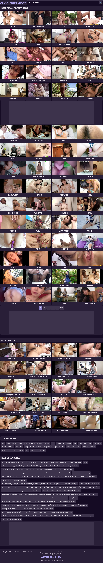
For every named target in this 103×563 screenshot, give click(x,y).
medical (94, 494)
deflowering (23, 443)
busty (26, 447)
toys (55, 447)
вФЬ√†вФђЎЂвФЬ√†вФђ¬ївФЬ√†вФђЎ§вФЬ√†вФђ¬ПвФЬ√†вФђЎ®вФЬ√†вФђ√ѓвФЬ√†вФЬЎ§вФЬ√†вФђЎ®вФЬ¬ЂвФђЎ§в (61, 487)
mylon (4, 447)
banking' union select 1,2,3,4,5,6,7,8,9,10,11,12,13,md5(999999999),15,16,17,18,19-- (27, 509)
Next (62, 308)
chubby (42, 450)
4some (21, 450)
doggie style (48, 447)
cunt (27, 450)
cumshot (68, 443)
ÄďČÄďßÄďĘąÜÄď (53, 498)
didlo (73, 447)
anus (78, 447)
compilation (73, 498)
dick (21, 447)
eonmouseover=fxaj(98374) (81, 473)
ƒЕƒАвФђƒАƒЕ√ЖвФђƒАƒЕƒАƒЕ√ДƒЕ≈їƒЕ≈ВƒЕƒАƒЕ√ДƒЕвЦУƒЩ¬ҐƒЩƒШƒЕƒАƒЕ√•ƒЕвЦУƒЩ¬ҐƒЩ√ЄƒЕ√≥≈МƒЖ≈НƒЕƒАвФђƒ (37, 469)
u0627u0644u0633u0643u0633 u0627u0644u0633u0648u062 (61, 491)
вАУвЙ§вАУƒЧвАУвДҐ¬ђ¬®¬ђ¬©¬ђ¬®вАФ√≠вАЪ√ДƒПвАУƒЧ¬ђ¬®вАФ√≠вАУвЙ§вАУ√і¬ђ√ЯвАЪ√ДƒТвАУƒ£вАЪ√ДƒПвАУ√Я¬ (40, 466)
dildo (68, 447)
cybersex (93, 447)
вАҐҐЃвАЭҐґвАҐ (76, 516)
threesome (86, 494)
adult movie (87, 443)
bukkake (10, 447)
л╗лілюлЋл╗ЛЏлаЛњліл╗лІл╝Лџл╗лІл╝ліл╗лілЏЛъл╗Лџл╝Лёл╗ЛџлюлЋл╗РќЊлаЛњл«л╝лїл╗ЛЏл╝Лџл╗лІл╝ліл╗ (38, 501)
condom (85, 447)
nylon (32, 447)
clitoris (15, 450)
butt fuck (62, 447)
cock (75, 443)
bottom (47, 443)
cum (53, 443)
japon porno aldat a (20, 480)
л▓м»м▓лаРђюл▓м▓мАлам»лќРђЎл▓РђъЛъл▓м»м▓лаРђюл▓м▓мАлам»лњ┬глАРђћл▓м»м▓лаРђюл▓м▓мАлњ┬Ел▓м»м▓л (41, 494)
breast (38, 491)
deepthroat (60, 443)
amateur (40, 443)
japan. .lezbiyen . (88, 516)
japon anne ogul (91, 476)
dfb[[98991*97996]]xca (92, 484)
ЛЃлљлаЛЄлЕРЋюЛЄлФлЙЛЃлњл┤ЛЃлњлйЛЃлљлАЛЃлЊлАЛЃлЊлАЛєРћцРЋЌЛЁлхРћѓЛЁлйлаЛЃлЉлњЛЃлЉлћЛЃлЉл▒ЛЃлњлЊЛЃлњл (44, 505)
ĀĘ (33, 491)
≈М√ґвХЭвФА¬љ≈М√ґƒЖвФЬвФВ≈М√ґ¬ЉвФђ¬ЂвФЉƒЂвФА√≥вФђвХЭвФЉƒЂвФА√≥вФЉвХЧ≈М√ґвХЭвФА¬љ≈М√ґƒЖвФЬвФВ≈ (41, 462)
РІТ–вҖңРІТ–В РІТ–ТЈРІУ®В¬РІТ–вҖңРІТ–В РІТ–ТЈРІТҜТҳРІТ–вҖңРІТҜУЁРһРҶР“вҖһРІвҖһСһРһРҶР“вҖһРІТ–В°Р (36, 473)
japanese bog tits (15, 519)
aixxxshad (64, 498)
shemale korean (7, 480)
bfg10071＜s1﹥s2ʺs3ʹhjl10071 (11, 487)
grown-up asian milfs (23, 491)
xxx (16, 447)
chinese (14, 443)
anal (3, 443)
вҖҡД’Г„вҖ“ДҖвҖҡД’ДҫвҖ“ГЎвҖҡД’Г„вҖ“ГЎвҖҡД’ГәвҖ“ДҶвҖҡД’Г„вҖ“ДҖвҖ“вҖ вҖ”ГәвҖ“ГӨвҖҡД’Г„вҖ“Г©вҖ (37, 512)
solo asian (5, 519)
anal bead (32, 443)
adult (80, 443)
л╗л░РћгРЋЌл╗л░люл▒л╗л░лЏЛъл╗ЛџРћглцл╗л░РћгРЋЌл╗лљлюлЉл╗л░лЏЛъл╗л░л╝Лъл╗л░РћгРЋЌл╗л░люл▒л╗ (40, 484)
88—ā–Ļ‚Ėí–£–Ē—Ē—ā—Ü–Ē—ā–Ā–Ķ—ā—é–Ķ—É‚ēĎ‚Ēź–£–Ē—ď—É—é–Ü (24, 498)
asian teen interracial (8, 491)
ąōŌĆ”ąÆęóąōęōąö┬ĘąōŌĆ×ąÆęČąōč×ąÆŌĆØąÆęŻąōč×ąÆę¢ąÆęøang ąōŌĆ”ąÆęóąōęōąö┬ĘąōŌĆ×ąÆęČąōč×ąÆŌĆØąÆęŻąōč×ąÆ (43, 476)
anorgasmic (97, 443)
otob (81, 484)
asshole (4, 450)
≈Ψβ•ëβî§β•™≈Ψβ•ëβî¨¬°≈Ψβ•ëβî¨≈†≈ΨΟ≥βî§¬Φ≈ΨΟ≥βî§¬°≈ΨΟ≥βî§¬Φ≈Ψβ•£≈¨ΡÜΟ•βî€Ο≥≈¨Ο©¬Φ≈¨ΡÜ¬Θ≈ (35, 516)
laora (85, 462)
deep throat (34, 450)
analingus (39, 447)
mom (8, 443)
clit (10, 450)
